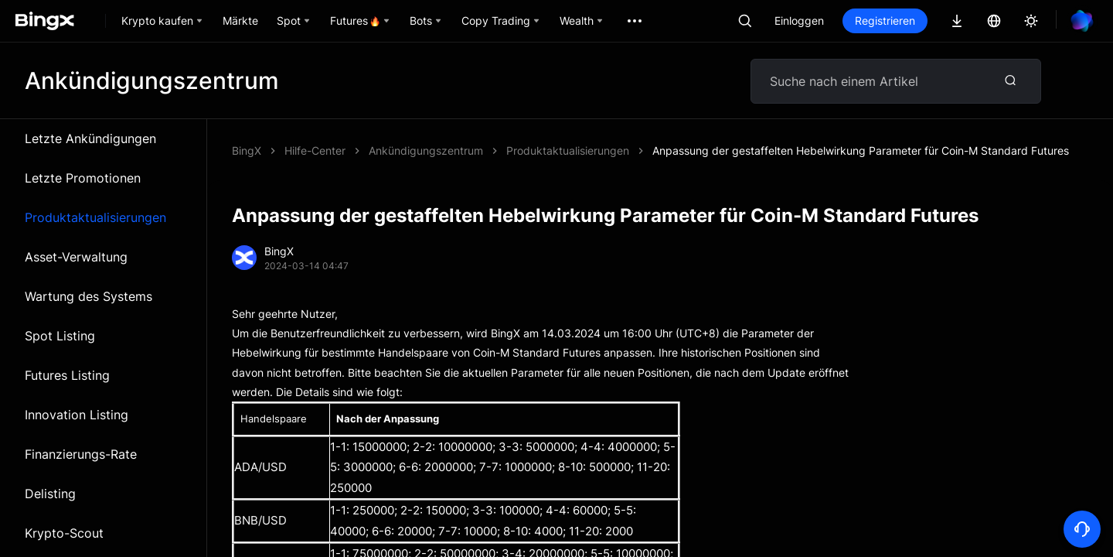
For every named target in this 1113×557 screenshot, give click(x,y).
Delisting (50, 493)
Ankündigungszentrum (426, 150)
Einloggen (799, 20)
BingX (246, 150)
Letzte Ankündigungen (90, 138)
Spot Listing (60, 335)
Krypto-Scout (64, 533)
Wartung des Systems (88, 296)
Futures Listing (67, 375)
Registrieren (885, 20)
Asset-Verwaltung (76, 257)
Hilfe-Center (314, 150)
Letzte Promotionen (83, 178)
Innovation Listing (76, 414)
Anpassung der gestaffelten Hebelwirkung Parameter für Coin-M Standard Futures (860, 150)
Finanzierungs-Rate (81, 454)
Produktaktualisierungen (95, 217)
